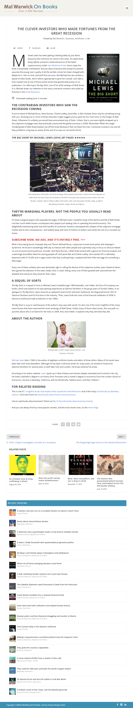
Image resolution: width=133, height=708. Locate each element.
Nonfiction (79, 38)
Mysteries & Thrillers (37, 534)
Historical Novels (23, 692)
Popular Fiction (35, 692)
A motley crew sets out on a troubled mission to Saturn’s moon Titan (48, 511)
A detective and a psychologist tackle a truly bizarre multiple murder (47, 532)
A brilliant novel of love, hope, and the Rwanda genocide (42, 690)
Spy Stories (37, 682)
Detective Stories (23, 534)
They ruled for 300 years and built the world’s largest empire (44, 668)
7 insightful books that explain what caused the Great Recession (52, 391)
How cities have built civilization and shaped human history (43, 605)
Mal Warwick (58, 38)
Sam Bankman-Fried (57, 65)
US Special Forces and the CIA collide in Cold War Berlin (41, 679)
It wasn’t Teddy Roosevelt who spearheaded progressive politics (45, 542)
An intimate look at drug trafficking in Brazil (21, 480)
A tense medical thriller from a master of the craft (39, 658)
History (19, 545)
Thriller (35, 661)
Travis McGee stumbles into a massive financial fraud (40, 595)
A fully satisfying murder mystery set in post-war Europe (42, 574)
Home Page (93, 407)
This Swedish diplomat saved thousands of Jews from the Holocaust (47, 584)
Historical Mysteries (24, 555)
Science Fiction (22, 513)
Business (70, 38)
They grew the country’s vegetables (32, 647)
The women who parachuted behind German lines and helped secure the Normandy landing (110, 482)
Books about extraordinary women (32, 521)
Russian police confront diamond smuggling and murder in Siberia (46, 616)
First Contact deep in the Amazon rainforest (36, 626)
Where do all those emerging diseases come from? (39, 563)
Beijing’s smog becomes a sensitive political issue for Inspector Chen (47, 637)
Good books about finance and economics (56, 394)
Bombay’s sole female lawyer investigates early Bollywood (43, 553)
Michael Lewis (18, 360)
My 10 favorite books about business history (73, 401)
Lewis (43, 373)
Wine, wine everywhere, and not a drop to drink (81, 479)
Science (28, 566)
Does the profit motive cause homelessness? (49, 479)
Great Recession (32, 92)
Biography (20, 524)
